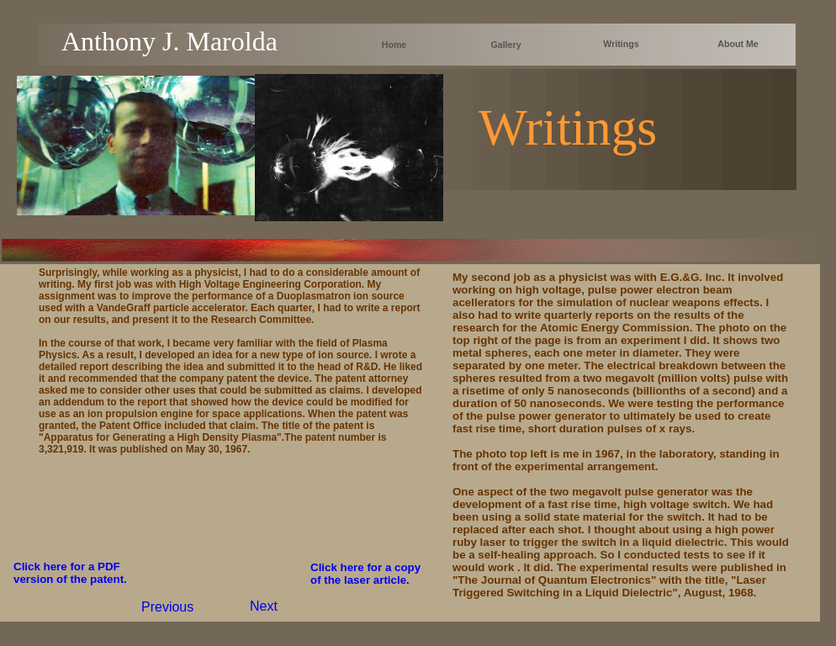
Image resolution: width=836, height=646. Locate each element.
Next (264, 606)
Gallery (505, 45)
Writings (620, 44)
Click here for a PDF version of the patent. (70, 572)
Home (394, 45)
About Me (738, 44)
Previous (167, 607)
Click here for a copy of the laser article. (365, 573)
